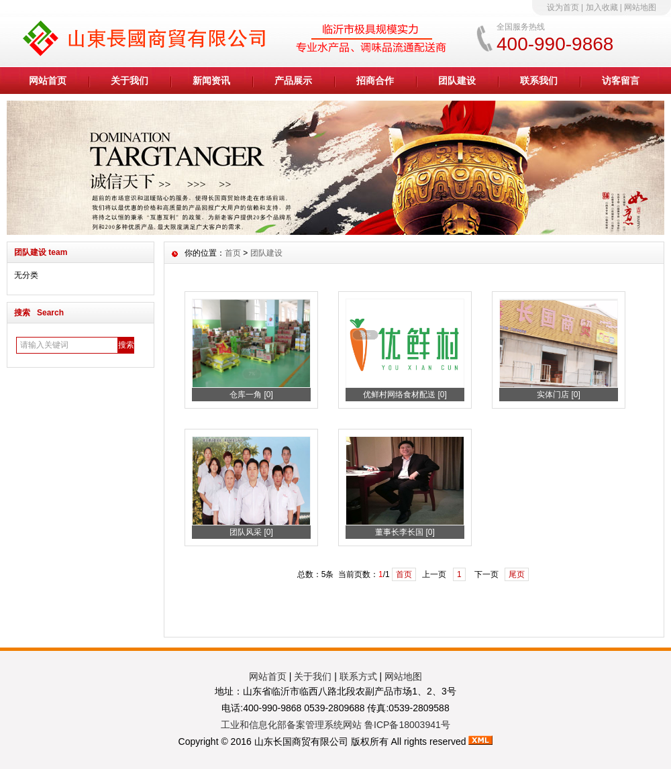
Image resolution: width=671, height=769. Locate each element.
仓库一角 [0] (251, 394)
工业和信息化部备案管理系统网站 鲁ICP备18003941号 (335, 724)
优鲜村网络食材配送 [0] (405, 394)
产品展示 (293, 80)
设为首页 (563, 7)
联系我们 (539, 80)
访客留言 (620, 80)
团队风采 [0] (251, 532)
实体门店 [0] (558, 394)
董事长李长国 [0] (405, 532)
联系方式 (358, 676)
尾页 (517, 574)
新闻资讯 (211, 80)
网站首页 (47, 80)
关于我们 (129, 80)
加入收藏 (602, 7)
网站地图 (640, 7)
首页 (233, 253)
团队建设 (457, 80)
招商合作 (375, 80)
